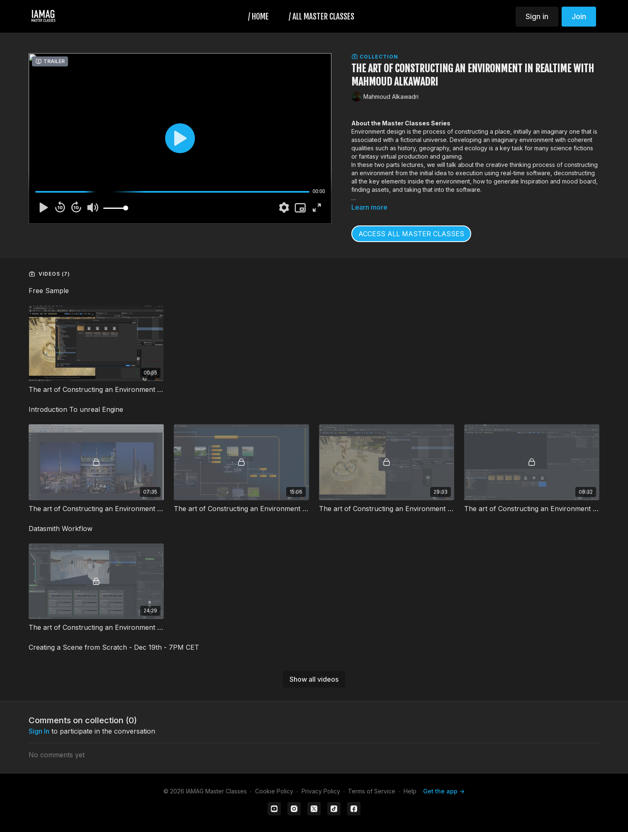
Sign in (537, 16)
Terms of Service (371, 791)
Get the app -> (444, 791)
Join (579, 16)
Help (410, 791)
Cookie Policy (274, 791)
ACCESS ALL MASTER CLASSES (411, 234)
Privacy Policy (321, 791)
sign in (39, 731)
